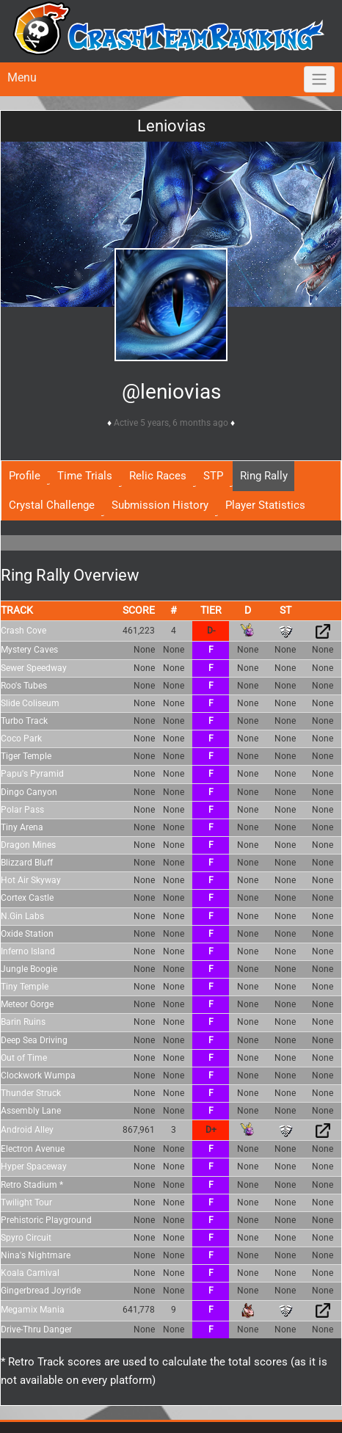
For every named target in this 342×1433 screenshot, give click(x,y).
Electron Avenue (33, 1149)
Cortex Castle (27, 898)
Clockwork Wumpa (38, 1075)
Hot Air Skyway (31, 880)
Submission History (160, 505)
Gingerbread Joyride (41, 1290)
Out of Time (24, 1058)
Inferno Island (28, 951)
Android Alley (27, 1130)
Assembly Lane (31, 1111)
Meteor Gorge (27, 1004)
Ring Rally (264, 475)
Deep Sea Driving (34, 1040)
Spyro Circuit (26, 1238)
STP (213, 475)
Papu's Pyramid (32, 774)
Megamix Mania (33, 1310)
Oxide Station (27, 934)
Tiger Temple (26, 756)
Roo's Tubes (24, 686)
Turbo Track (24, 721)
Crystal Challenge (52, 505)
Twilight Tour (26, 1202)
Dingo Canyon (29, 792)
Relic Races (157, 475)
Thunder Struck (31, 1093)
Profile (24, 475)
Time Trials (84, 475)
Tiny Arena (22, 827)
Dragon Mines (28, 845)
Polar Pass (22, 810)
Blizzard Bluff (27, 862)
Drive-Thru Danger (36, 1329)
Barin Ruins (23, 1022)
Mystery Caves (29, 650)
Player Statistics (265, 505)
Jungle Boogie (29, 969)
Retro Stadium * (32, 1185)
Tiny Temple (24, 987)
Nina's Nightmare (35, 1255)
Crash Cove (23, 630)
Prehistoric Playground (46, 1220)
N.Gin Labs (22, 916)
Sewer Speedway (34, 668)
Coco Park (21, 738)
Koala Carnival (30, 1273)
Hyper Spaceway (34, 1166)
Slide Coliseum (30, 703)
